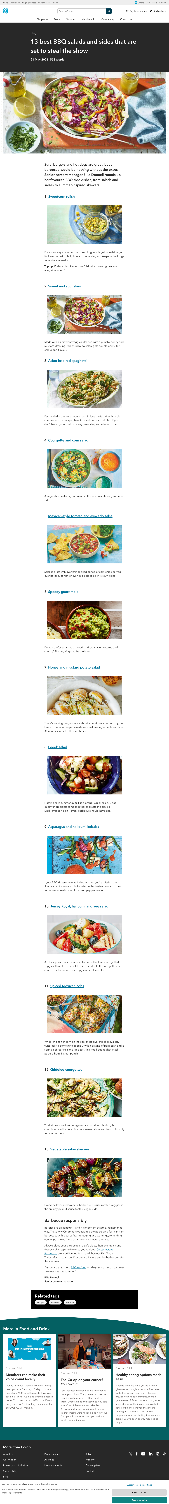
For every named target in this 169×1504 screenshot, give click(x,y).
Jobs (88, 1454)
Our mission (9, 1459)
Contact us (91, 1471)
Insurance (15, 2)
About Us (8, 1454)
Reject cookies (139, 1492)
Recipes (40, 1302)
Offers (139, 3)
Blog (33, 33)
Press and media (53, 1465)
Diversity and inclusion (15, 1465)
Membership (88, 19)
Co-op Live (126, 19)
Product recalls (52, 1454)
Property (90, 1459)
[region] (84, 1492)
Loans (55, 2)
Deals (57, 19)
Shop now (42, 19)
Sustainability (10, 1471)
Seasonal (55, 1302)
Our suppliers (93, 1465)
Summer (70, 19)
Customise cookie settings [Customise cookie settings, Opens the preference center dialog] (139, 1484)
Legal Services (29, 2)
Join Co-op (151, 2)
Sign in (162, 2)
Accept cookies (139, 1500)
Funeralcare (44, 2)
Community (107, 19)
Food (5, 2)
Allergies (49, 1459)
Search (108, 11)
